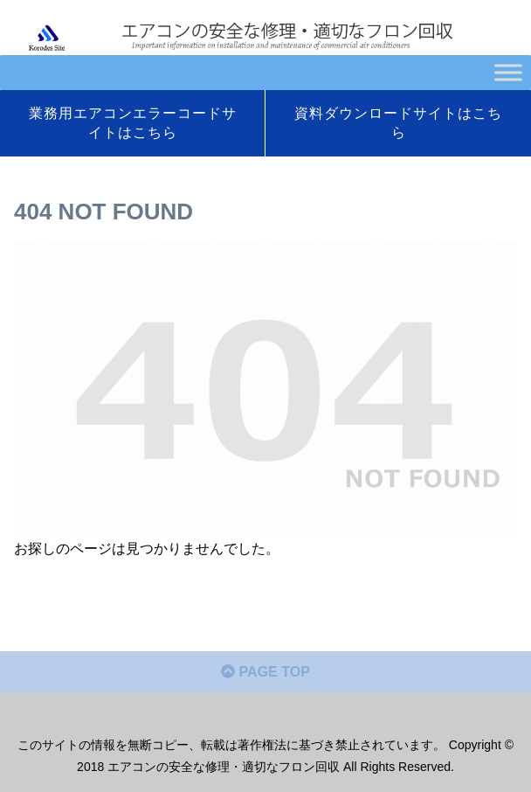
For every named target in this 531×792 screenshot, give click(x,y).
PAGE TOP (265, 671)
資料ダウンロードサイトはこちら (398, 123)
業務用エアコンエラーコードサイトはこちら (133, 123)
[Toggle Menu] (508, 72)
